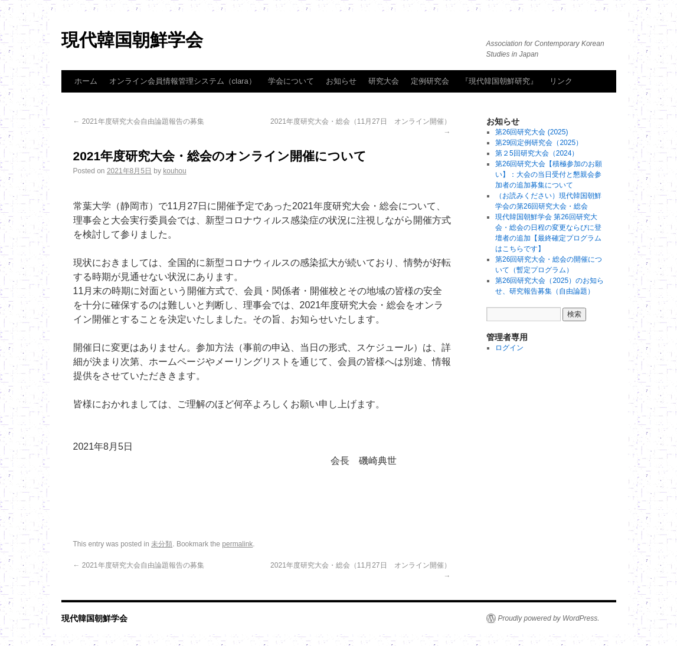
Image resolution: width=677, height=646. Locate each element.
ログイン (509, 348)
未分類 (161, 544)
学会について (291, 81)
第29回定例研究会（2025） (539, 143)
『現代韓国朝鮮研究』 (499, 81)
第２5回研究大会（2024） (536, 153)
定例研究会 (430, 81)
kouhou (174, 171)
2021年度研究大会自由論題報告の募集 (138, 121)
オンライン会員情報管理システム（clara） (182, 81)
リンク (561, 81)
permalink (237, 544)
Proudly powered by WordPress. (549, 618)
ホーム (85, 81)
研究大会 (383, 81)
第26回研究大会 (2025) (531, 132)
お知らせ (341, 81)
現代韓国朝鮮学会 (132, 40)
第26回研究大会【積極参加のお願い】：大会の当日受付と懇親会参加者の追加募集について (548, 174)
